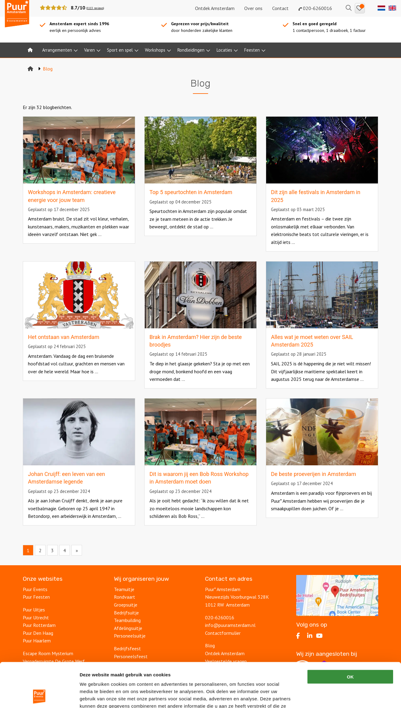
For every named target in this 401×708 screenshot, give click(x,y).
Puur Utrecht (36, 617)
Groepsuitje (125, 605)
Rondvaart (124, 597)
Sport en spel (120, 50)
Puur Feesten (36, 597)
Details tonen (328, 696)
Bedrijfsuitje (126, 613)
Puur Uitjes (34, 610)
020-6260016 (315, 8)
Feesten (252, 50)
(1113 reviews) (95, 8)
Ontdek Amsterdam (215, 8)
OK (350, 635)
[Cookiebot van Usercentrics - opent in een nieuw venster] (39, 696)
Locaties (224, 50)
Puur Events (35, 589)
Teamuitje (124, 589)
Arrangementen (57, 50)
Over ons (253, 8)
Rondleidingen (190, 50)
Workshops (155, 50)
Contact (280, 8)
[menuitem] (30, 50)
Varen (89, 50)
